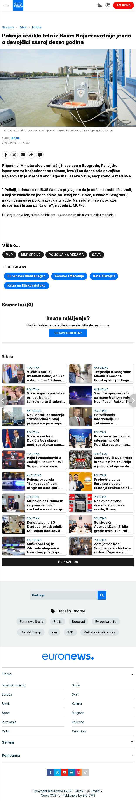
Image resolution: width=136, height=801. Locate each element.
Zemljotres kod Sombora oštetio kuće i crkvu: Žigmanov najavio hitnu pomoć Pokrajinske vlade (112, 548)
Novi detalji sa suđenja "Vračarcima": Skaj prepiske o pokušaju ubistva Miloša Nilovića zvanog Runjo (46, 419)
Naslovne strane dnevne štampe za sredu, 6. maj (109, 505)
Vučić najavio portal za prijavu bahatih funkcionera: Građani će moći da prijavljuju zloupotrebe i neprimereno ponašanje (46, 397)
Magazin (78, 713)
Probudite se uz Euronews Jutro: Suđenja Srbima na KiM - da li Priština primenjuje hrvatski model (113, 483)
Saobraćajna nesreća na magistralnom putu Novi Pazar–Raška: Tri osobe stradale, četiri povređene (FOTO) (112, 397)
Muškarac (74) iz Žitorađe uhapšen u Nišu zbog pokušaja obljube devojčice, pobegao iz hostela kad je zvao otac (43, 548)
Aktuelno (101, 367)
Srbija (23, 27)
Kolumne (78, 722)
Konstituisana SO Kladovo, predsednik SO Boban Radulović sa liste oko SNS (46, 526)
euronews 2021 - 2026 (67, 791)
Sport (6, 713)
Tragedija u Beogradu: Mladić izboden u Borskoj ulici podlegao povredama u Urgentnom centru (112, 376)
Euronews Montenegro (26, 276)
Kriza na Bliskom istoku (26, 285)
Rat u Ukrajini (104, 276)
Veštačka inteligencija (99, 632)
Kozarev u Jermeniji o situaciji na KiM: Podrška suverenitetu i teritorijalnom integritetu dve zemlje (113, 440)
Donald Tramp (31, 632)
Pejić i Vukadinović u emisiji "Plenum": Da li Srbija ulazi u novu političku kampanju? (45, 462)
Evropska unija (105, 621)
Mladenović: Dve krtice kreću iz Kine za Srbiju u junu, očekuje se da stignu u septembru (113, 462)
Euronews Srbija (31, 621)
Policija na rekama (66, 255)
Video (6, 731)
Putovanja (9, 722)
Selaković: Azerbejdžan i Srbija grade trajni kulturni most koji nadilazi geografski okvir (111, 526)
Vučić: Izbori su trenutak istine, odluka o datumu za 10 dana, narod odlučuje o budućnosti (45, 376)
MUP (9, 255)
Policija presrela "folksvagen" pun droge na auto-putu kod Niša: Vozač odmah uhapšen (46, 483)
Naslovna (8, 27)
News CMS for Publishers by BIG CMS (68, 795)
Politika (37, 27)
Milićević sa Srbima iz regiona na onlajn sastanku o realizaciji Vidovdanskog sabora (45, 505)
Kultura (77, 703)
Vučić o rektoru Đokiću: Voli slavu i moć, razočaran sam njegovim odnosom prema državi (44, 440)
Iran (54, 632)
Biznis (6, 703)
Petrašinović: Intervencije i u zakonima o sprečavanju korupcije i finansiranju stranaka (112, 419)
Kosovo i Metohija (69, 276)
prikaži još (68, 562)
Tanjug (15, 137)
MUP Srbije (30, 255)
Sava (96, 255)
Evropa (7, 694)
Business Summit (14, 685)
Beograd (78, 621)
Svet (75, 694)
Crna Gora (79, 731)
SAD (70, 632)
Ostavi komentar (68, 333)
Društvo (100, 453)
